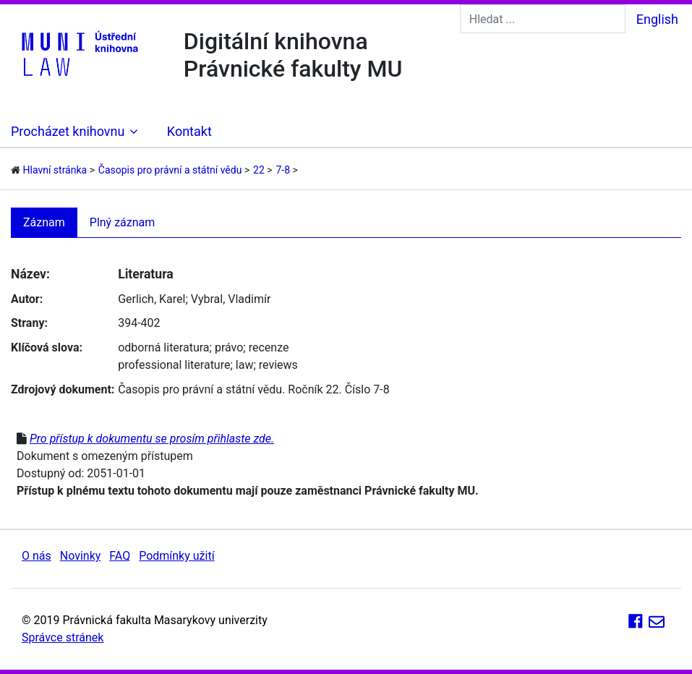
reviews (278, 365)
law (245, 365)
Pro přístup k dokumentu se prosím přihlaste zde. (152, 438)
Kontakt (189, 131)
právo (229, 347)
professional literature (174, 365)
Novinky (80, 556)
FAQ (119, 556)
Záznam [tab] (44, 222)
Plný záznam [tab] (122, 222)
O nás (36, 556)
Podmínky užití (176, 556)
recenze (269, 347)
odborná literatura (163, 347)
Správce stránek (62, 637)
